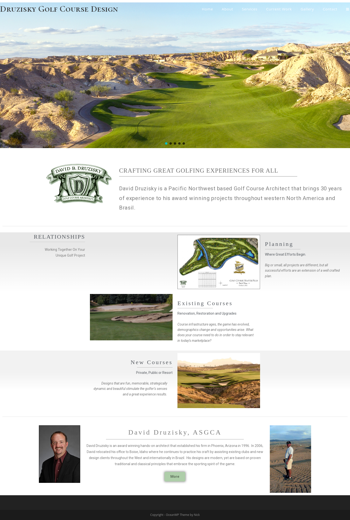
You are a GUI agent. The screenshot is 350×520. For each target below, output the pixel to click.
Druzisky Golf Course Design (59, 9)
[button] (175, 476)
